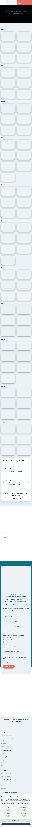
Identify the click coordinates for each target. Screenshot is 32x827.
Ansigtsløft (8, 637)
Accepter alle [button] (23, 824)
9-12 (6, 661)
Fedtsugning (8, 639)
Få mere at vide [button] (16, 820)
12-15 (6, 662)
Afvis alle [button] (8, 824)
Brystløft (7, 641)
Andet (6, 642)
